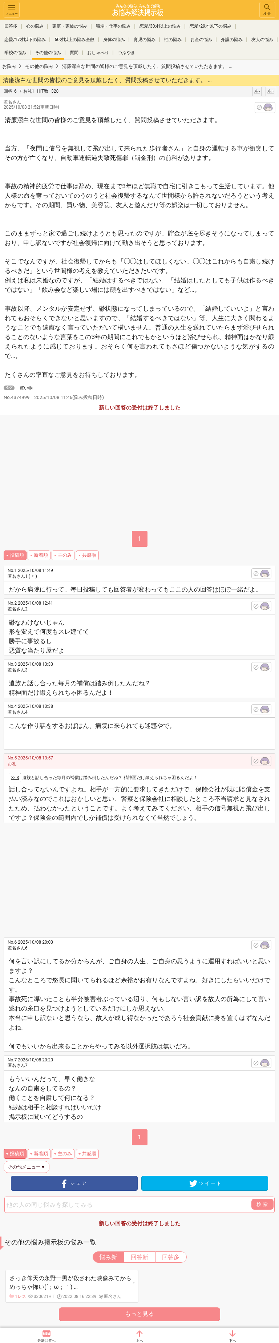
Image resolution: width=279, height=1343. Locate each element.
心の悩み (35, 26)
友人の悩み (262, 39)
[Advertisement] (146, 877)
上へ (139, 1341)
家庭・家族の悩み (69, 26)
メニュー (11, 9)
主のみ (65, 555)
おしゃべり (98, 52)
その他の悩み (48, 52)
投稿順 (17, 555)
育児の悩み (144, 39)
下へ (232, 1341)
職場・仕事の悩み (113, 26)
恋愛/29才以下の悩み (210, 26)
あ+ (270, 91)
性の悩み (173, 39)
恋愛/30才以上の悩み (160, 26)
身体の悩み (114, 39)
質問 (74, 52)
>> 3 (15, 777)
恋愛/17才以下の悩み (25, 39)
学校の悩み (15, 52)
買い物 (26, 388)
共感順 (89, 555)
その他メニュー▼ (26, 1167)
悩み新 (108, 1257)
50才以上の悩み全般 (74, 39)
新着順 (41, 555)
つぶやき (126, 52)
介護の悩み (232, 39)
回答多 (10, 26)
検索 (267, 9)
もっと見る (139, 1313)
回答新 (139, 1257)
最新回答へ (46, 1341)
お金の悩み (201, 39)
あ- (257, 91)
